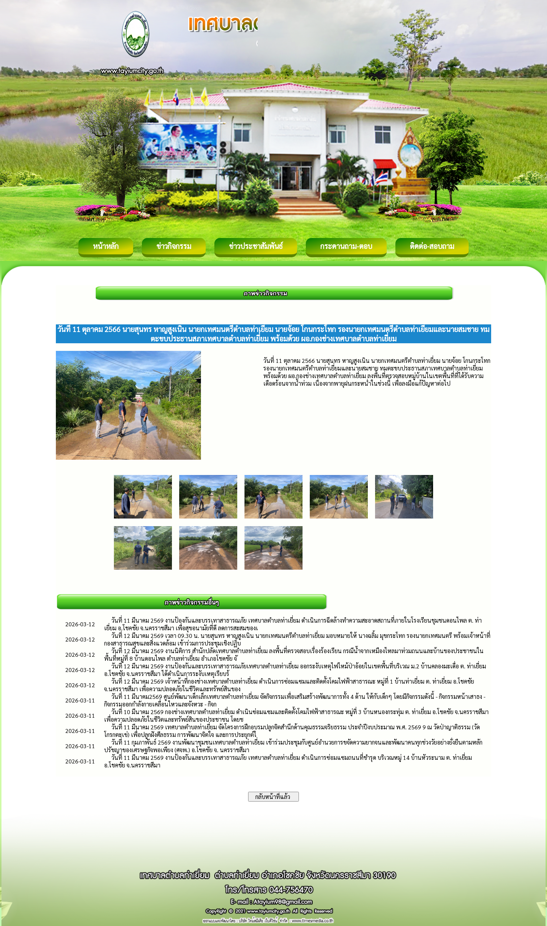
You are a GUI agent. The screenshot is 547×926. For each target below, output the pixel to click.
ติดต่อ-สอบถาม (432, 246)
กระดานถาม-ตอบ (346, 246)
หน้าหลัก (106, 246)
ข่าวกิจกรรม (173, 246)
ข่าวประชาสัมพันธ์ (256, 246)
